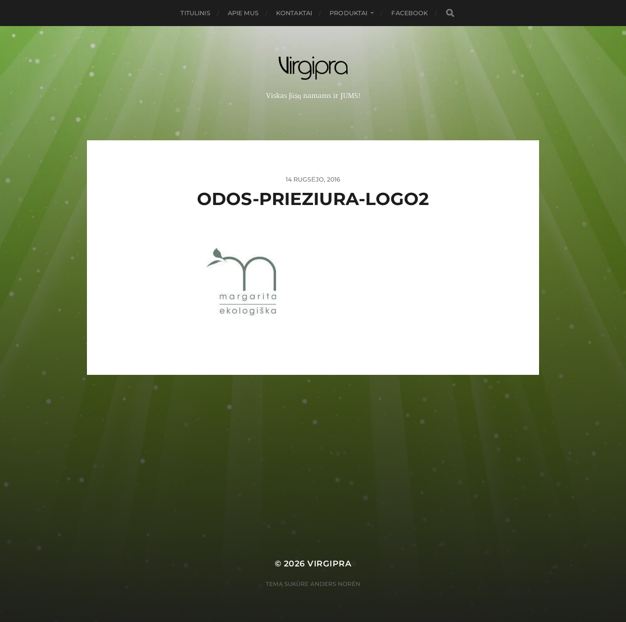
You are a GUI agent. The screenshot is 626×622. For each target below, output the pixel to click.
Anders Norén (335, 583)
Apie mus (243, 13)
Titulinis (195, 13)
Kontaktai (294, 13)
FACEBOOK (409, 13)
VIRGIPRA (329, 564)
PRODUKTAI (348, 13)
